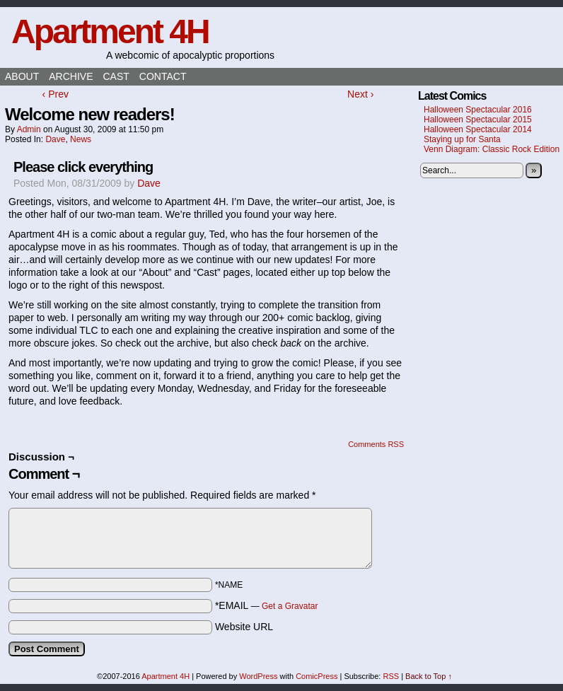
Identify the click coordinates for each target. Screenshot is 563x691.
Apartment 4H (110, 31)
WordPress (258, 676)
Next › (360, 94)
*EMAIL (266, 605)
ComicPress (316, 676)
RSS (391, 676)
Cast (116, 76)
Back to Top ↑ (428, 676)
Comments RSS (376, 444)
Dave (55, 139)
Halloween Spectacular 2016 (478, 110)
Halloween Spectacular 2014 (478, 129)
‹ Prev (55, 94)
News (80, 139)
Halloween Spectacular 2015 (478, 119)
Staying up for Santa (462, 139)
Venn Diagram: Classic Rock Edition (491, 149)
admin (29, 129)
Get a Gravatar (290, 606)
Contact (163, 76)
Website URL (244, 626)
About (22, 76)
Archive (71, 76)
